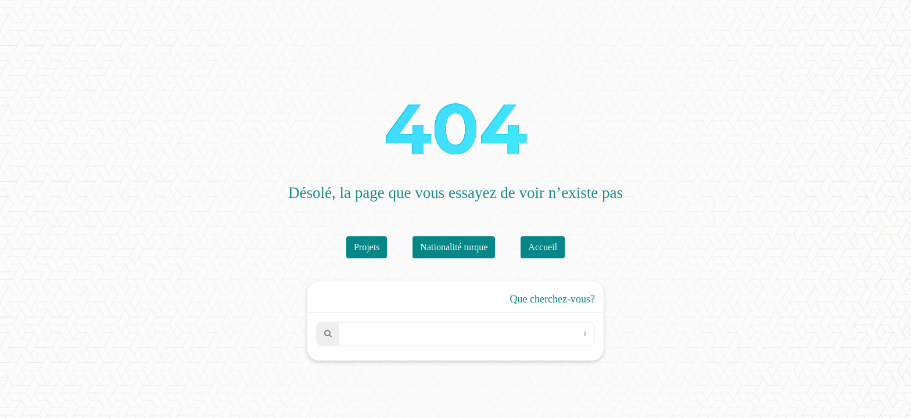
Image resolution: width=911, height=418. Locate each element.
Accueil (542, 247)
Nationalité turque (453, 247)
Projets (366, 247)
